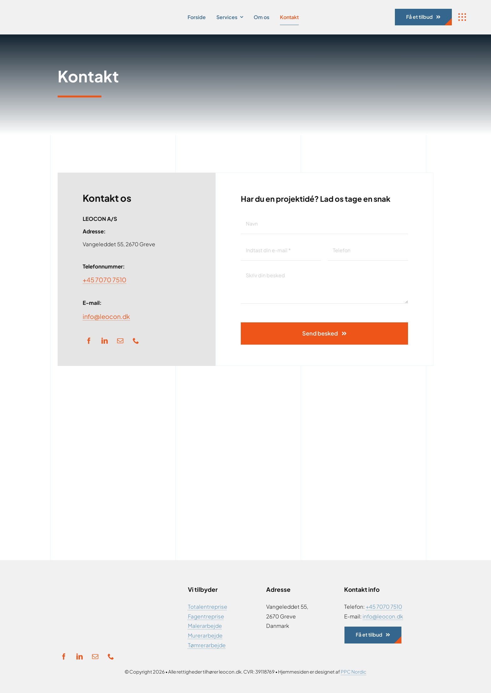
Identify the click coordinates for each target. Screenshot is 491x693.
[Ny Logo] (73, 9)
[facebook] (89, 341)
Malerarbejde (205, 625)
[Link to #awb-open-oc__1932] (462, 17)
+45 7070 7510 (105, 280)
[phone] (136, 341)
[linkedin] (104, 341)
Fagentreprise (206, 616)
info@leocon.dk (106, 316)
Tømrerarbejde (207, 645)
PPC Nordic (353, 672)
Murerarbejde (205, 635)
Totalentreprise (207, 606)
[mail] (120, 341)
